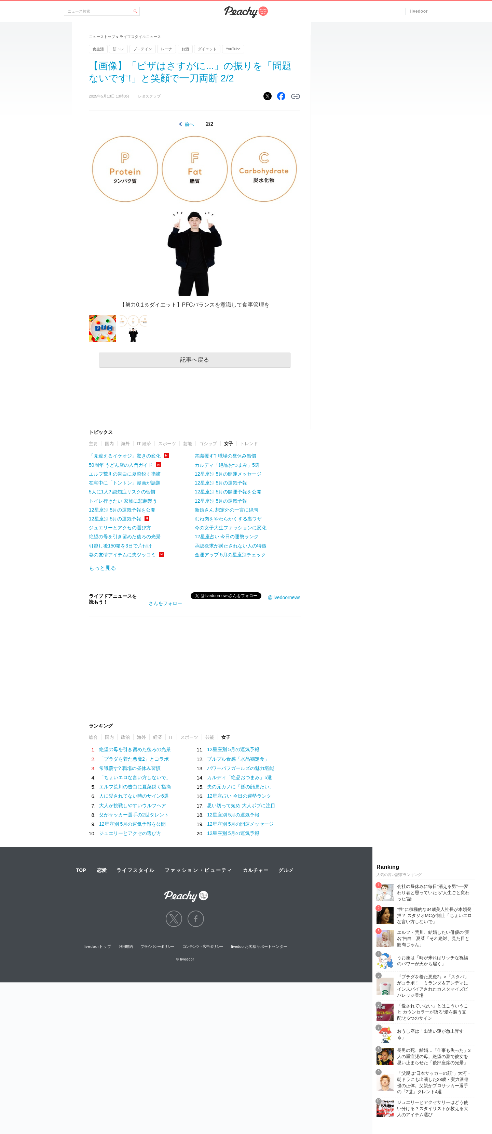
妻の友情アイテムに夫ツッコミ (122, 554)
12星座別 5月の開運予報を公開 (228, 491)
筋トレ (118, 49)
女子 (228, 443)
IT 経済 (144, 443)
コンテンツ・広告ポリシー (202, 946)
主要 (93, 443)
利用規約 (126, 946)
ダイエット (207, 49)
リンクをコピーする (295, 96)
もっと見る (102, 568)
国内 (109, 443)
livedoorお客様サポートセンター (259, 946)
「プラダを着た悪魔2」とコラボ (134, 759)
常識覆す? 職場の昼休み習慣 (225, 456)
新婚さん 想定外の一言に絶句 (226, 510)
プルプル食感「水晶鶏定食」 (238, 759)
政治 (125, 737)
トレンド (249, 443)
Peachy (246, 12)
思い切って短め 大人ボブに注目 (241, 805)
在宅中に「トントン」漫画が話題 (125, 483)
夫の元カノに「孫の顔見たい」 (240, 786)
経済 (157, 737)
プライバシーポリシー (157, 946)
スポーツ (167, 443)
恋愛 (102, 870)
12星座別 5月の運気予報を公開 (122, 510)
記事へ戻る (194, 360)
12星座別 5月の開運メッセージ (228, 474)
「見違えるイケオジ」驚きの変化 (125, 456)
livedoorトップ (97, 946)
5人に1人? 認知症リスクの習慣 (122, 491)
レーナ (166, 49)
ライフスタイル (136, 870)
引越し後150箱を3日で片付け (120, 546)
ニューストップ (102, 37)
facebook (196, 919)
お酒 (185, 49)
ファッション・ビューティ (199, 870)
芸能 (187, 443)
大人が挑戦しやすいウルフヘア (132, 805)
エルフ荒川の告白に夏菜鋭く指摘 (125, 474)
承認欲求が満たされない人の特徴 (230, 546)
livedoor (419, 11)
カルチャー (255, 870)
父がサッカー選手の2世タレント (134, 814)
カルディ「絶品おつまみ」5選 (227, 465)
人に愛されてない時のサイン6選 (134, 796)
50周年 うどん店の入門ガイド (121, 465)
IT (171, 737)
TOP (81, 870)
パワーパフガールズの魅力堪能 (240, 768)
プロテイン (142, 49)
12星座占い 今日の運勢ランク (227, 536)
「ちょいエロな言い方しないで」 (135, 777)
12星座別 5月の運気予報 (115, 518)
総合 (93, 737)
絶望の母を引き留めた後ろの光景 (125, 536)
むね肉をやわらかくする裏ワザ (228, 518)
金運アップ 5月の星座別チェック (230, 554)
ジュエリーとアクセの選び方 (120, 527)
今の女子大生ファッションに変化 (230, 527)
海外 (125, 443)
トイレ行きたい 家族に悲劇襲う (123, 501)
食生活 (98, 49)
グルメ (285, 870)
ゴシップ (208, 443)
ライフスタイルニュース (140, 37)
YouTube (233, 49)
